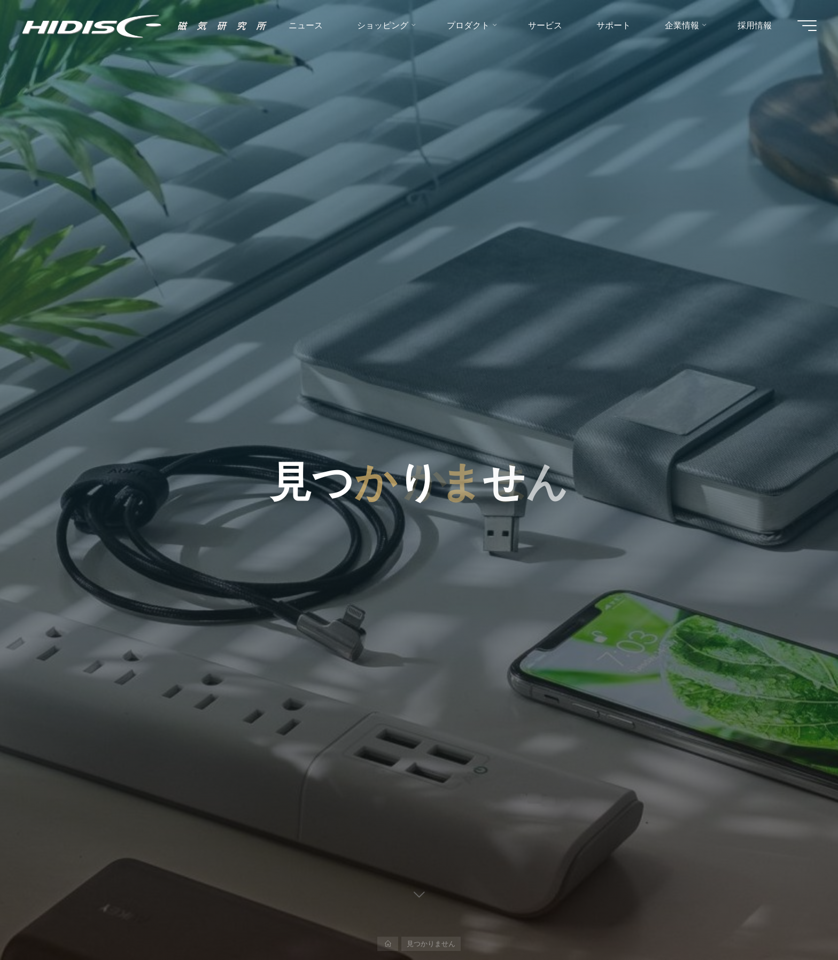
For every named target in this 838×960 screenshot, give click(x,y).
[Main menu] (807, 25)
